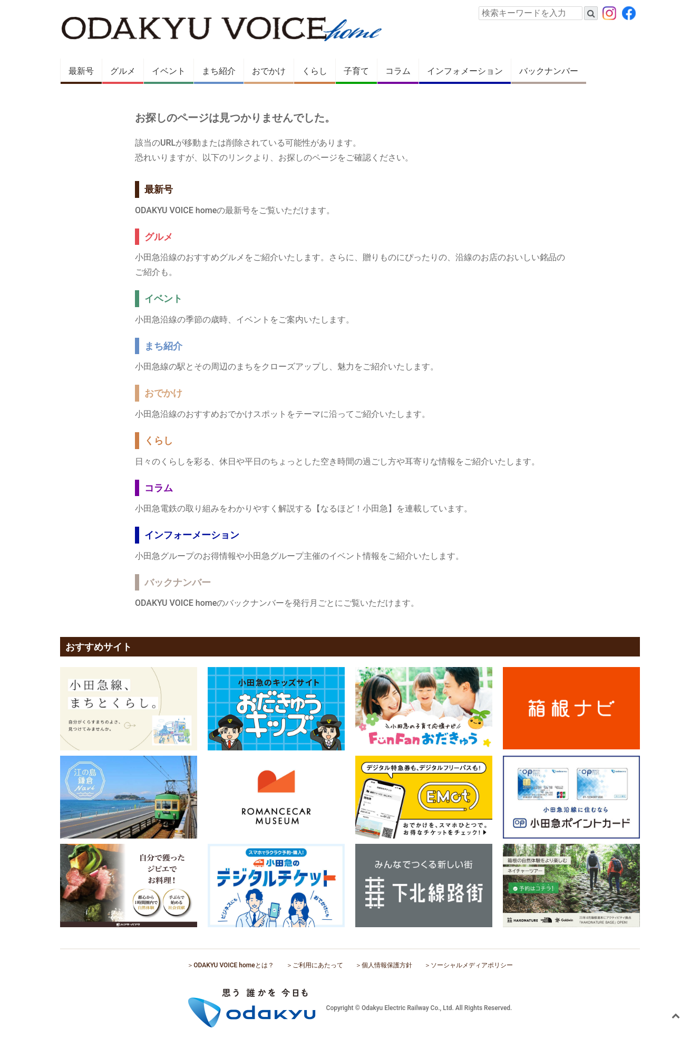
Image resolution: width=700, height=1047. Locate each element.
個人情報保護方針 (387, 965)
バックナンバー (548, 70)
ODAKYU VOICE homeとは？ (233, 965)
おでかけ (269, 70)
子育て (356, 70)
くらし (314, 70)
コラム (398, 70)
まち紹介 (219, 70)
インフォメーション (465, 70)
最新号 (81, 70)
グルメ (122, 70)
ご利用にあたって (318, 965)
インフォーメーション (191, 534)
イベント (169, 70)
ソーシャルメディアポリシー (472, 965)
